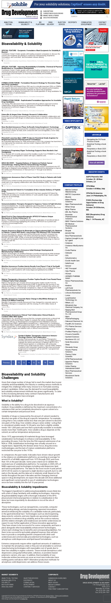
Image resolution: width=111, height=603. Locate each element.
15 (34, 363)
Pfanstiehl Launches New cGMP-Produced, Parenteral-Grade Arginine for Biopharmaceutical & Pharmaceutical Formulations (30, 139)
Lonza (67, 295)
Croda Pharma (70, 250)
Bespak (68, 231)
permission (53, 597)
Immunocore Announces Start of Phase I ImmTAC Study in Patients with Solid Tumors (31, 178)
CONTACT (52, 587)
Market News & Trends (49, 15)
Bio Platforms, (8, 173)
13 (24, 363)
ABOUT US (52, 580)
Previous (6, 363)
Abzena (68, 197)
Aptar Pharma (70, 209)
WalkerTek (24, 599)
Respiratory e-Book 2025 (96, 149)
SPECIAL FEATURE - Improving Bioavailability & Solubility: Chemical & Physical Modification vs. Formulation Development (32, 67)
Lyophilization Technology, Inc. (71, 299)
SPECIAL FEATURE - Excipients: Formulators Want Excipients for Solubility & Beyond (31, 51)
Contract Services (102, 23)
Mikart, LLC (69, 303)
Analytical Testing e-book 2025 (96, 145)
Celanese (68, 243)
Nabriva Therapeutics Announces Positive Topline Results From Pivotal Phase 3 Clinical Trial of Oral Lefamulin (31, 280)
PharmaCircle (70, 329)
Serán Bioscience (72, 342)
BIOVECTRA (69, 233)
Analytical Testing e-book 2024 (96, 152)
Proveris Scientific (72, 334)
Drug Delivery (50, 23)
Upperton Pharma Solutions (71, 363)
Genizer (68, 266)
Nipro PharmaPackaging (72, 318)
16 (39, 363)
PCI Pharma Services (73, 326)
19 (45, 363)
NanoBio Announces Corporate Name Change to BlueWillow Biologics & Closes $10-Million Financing (29, 299)
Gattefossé (69, 263)
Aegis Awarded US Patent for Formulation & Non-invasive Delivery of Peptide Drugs (31, 190)
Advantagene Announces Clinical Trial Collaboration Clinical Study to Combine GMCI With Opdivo (28, 316)
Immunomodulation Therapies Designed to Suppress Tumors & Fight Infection (31, 204)
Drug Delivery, (22, 61)
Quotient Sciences (72, 337)
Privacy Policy (50, 596)
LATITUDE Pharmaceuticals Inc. (73, 289)
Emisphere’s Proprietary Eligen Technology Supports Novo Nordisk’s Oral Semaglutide (29, 151)
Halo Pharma (70, 271)
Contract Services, (24, 147)
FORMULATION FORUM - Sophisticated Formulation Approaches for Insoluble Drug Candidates (31, 101)
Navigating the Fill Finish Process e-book (96, 140)
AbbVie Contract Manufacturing (71, 191)
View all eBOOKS (96, 163)
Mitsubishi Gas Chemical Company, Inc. (74, 306)
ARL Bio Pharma (71, 212)
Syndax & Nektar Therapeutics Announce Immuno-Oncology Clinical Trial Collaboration (37, 336)
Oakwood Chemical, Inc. (74, 321)
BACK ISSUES (53, 583)
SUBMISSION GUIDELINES (57, 578)
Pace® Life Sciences (73, 324)
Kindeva (68, 286)
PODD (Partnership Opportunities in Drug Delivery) (95, 202)
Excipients (72, 22)
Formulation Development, (45, 61)
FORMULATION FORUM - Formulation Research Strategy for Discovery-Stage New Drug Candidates (31, 84)
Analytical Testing (8, 23)
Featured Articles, (32, 61)
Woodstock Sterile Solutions (72, 377)
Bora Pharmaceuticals (73, 236)
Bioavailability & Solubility (25, 23)
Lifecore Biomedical (73, 293)
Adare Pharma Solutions (70, 201)
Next (51, 363)
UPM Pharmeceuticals (73, 359)
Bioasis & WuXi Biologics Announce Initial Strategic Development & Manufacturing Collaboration (27, 251)
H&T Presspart (71, 268)
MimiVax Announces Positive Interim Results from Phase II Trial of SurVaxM (31, 266)
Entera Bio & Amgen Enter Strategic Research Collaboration (24, 114)
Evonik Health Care (72, 261)
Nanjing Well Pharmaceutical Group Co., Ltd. (73, 312)
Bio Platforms (40, 23)
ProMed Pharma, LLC (73, 332)
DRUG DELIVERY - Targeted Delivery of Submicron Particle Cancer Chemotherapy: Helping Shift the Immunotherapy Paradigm (27, 164)
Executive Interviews (49, 18)
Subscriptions (46, 11)
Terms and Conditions (61, 596)
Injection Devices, (56, 293)
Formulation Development (86, 23)
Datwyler (68, 253)
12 (19, 363)
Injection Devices (62, 23)
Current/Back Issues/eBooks (51, 13)
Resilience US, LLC (72, 339)
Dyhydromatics (71, 258)
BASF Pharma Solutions (74, 221)
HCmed (68, 274)
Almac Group (70, 207)
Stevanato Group (71, 347)
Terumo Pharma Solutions (71, 351)
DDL (67, 255)
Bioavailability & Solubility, (11, 61)
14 (29, 363)
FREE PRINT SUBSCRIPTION (58, 589)
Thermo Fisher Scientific (70, 355)
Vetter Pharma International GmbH (72, 367)
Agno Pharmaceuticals (73, 204)
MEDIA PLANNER (54, 585)
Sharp (67, 345)
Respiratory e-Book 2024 (96, 156)
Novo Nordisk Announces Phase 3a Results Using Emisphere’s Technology (31, 127)
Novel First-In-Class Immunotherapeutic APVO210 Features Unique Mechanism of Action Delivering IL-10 (27, 217)
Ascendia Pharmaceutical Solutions (71, 217)
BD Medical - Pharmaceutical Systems (71, 226)
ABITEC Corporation (72, 194)
